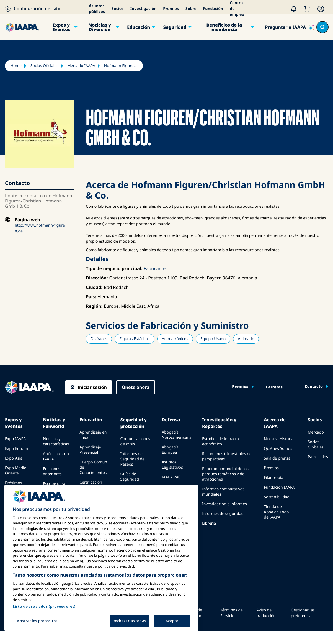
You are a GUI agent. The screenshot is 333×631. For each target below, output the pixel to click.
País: (91, 297)
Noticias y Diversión (99, 27)
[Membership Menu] (321, 8)
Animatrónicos (175, 339)
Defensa (171, 420)
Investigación (143, 8)
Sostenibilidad (277, 497)
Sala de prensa (277, 458)
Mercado (316, 432)
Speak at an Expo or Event (17, 500)
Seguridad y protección (133, 423)
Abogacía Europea (170, 450)
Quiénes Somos (278, 448)
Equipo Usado (213, 339)
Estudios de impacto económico (220, 441)
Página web (27, 219)
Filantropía (273, 477)
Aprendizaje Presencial (90, 450)
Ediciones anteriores (52, 471)
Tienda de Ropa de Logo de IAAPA (276, 512)
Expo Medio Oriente (15, 470)
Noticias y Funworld (54, 423)
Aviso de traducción (266, 613)
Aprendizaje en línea (93, 435)
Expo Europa (16, 448)
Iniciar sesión (92, 387)
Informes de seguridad (223, 513)
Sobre (191, 8)
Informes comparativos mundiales (223, 491)
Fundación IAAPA (279, 487)
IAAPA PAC (171, 477)
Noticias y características (56, 441)
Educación (138, 27)
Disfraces (99, 339)
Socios (118, 8)
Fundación (213, 8)
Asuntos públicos (97, 8)
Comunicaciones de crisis (135, 441)
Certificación (90, 482)
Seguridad (174, 27)
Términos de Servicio (231, 613)
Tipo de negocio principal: (114, 268)
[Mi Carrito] (307, 8)
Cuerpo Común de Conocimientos (93, 467)
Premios (171, 8)
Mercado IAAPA (81, 65)
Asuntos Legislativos (172, 465)
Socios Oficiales (44, 65)
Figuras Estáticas (134, 339)
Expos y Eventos (61, 27)
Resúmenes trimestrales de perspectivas (227, 456)
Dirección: (97, 278)
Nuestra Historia (278, 439)
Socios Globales (316, 444)
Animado (246, 339)
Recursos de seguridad (131, 491)
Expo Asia (13, 458)
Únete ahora (135, 387)
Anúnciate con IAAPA (56, 456)
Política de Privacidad (193, 613)
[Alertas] (293, 8)
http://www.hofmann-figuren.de (40, 228)
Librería (209, 523)
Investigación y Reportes (219, 423)
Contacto (314, 386)
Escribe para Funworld (54, 486)
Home (16, 65)
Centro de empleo (237, 8)
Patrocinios (318, 457)
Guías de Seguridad (129, 476)
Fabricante (155, 268)
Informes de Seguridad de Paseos (132, 459)
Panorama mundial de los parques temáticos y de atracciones (225, 474)
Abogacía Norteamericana (176, 435)
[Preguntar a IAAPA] (289, 27)
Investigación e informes (224, 504)
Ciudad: (94, 287)
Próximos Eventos (13, 485)
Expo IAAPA (15, 439)
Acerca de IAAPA (275, 423)
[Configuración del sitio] (33, 8)
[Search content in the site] (322, 27)
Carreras (274, 387)
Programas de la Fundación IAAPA (94, 497)
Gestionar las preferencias (303, 613)
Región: (94, 306)
